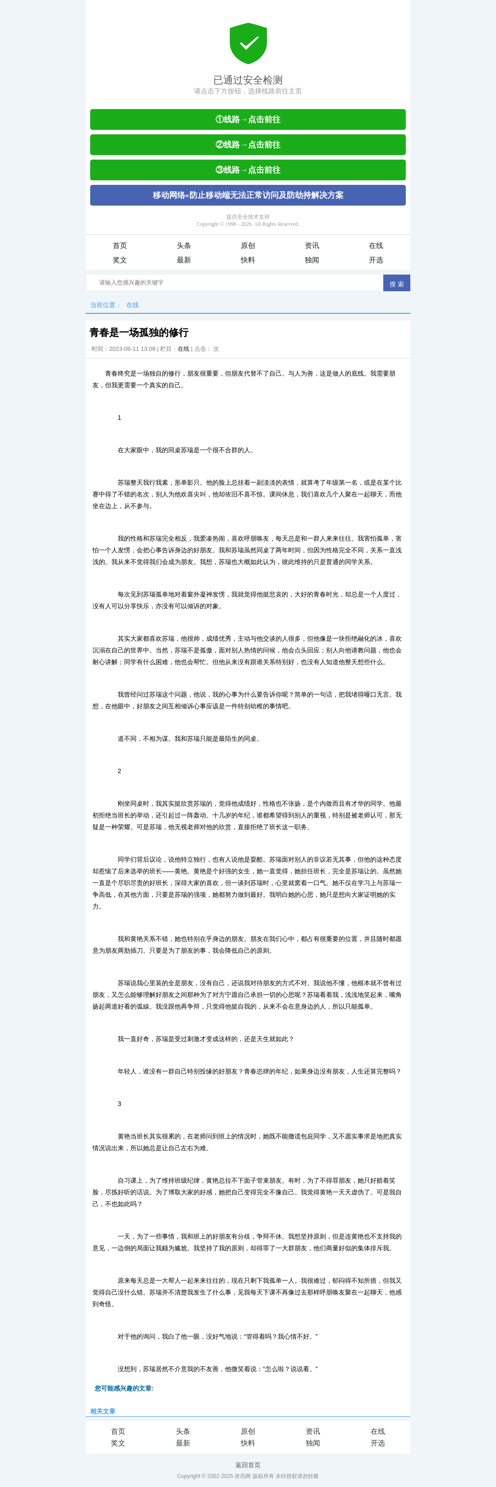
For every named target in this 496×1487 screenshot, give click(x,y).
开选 (376, 260)
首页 (120, 245)
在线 (376, 245)
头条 (184, 245)
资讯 (312, 245)
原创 (248, 245)
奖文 (120, 260)
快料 (248, 260)
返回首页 (248, 1465)
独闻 (312, 260)
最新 (184, 260)
